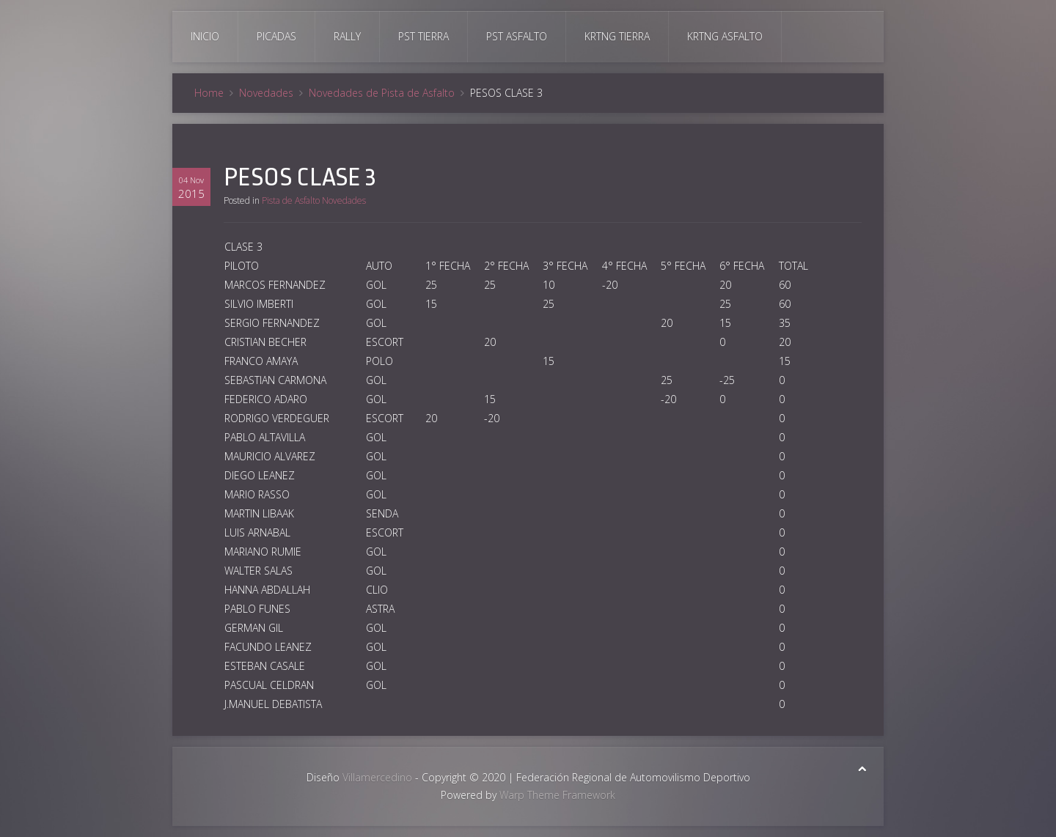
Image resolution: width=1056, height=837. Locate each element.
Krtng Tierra (617, 36)
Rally (347, 36)
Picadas (276, 36)
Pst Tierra (423, 36)
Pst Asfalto (516, 36)
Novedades (266, 93)
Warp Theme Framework (557, 795)
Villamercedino (377, 777)
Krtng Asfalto (725, 36)
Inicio (205, 36)
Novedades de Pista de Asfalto (382, 93)
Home (209, 93)
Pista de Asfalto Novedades (314, 200)
